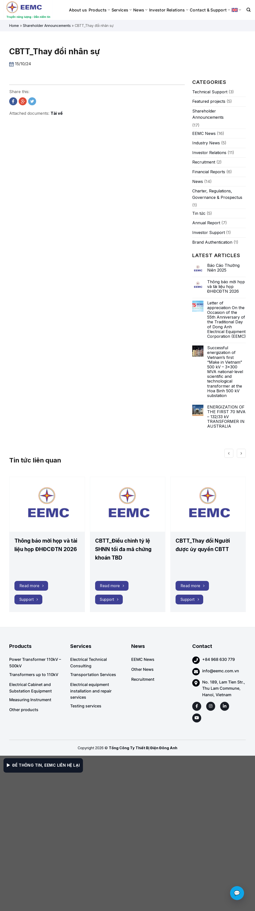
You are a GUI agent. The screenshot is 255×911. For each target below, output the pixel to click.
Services (122, 9)
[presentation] (228, 449)
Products (99, 9)
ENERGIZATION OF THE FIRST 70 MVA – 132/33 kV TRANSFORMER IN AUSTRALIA (226, 417)
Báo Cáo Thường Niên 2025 (223, 268)
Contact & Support (210, 9)
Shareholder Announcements (47, 25)
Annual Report (206, 222)
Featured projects (208, 101)
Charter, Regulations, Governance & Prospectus (217, 194)
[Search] (249, 10)
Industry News (206, 142)
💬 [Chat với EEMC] (237, 893)
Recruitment (203, 162)
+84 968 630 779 (218, 659)
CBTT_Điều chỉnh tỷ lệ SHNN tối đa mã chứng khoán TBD (123, 549)
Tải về (57, 113)
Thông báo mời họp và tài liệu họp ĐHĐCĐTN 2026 (226, 287)
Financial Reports (208, 171)
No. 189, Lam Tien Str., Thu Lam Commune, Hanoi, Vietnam (223, 688)
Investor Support (208, 232)
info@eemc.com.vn (220, 670)
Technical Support (209, 91)
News (140, 9)
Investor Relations (168, 9)
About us (78, 9)
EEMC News (204, 133)
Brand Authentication (212, 242)
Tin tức (198, 213)
